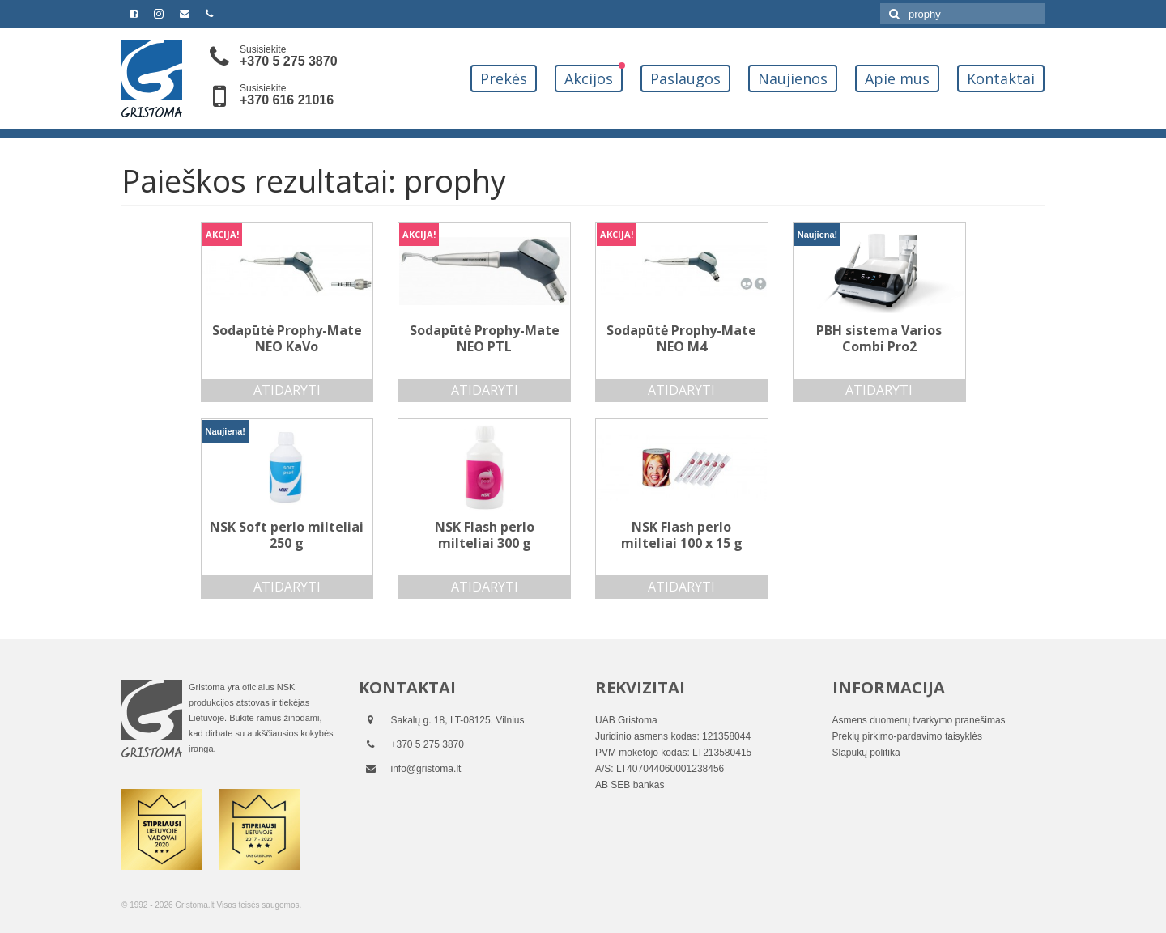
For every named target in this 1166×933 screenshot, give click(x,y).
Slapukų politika (866, 752)
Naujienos (793, 78)
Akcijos (588, 78)
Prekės (503, 78)
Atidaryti (287, 390)
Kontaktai (1001, 78)
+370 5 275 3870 (289, 61)
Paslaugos (685, 78)
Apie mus (897, 78)
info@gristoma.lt (426, 768)
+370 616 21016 (287, 100)
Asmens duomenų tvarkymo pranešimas (919, 720)
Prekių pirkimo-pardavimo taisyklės (907, 736)
